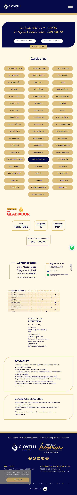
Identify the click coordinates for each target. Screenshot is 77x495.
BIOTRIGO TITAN (38, 68)
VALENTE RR (14, 103)
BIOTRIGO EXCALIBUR (14, 159)
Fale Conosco (47, 438)
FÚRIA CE (62, 103)
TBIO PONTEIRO (62, 68)
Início (9, 438)
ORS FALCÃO (63, 75)
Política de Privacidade (61, 438)
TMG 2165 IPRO (14, 152)
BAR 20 (63, 82)
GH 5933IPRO (14, 138)
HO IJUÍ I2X (38, 124)
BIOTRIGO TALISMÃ (14, 68)
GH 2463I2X (14, 145)
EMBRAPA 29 (63, 159)
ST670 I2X (62, 187)
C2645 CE (38, 180)
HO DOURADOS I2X (38, 187)
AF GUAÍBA (38, 89)
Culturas (15, 438)
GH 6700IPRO (38, 138)
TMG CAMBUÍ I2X (38, 194)
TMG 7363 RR (38, 145)
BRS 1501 (38, 166)
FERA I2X (38, 173)
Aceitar (18, 480)
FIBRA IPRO (38, 110)
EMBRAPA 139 (62, 89)
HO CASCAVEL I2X (62, 131)
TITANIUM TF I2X (38, 96)
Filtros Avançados (38, 47)
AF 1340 (14, 89)
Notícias (35, 438)
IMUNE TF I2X (14, 96)
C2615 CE (14, 180)
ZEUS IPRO (14, 110)
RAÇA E (63, 110)
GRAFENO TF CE (14, 173)
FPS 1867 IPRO (38, 117)
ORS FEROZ (38, 82)
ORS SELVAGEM (38, 75)
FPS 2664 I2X (63, 180)
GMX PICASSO (14, 166)
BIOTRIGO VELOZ (62, 152)
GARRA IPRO (14, 117)
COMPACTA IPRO (62, 96)
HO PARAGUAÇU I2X (62, 124)
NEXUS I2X (38, 103)
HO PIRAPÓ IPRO (62, 117)
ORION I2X (63, 166)
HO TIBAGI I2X (38, 131)
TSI (40, 438)
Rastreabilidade (25, 438)
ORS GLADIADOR (38, 159)
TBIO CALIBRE (14, 75)
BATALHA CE (63, 173)
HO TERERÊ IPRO (14, 124)
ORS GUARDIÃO (14, 82)
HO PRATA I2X (14, 131)
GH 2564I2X (14, 187)
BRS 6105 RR (38, 152)
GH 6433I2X (62, 138)
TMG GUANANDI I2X (62, 145)
